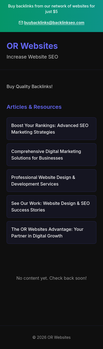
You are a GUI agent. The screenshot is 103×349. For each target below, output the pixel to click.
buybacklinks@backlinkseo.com (51, 22)
